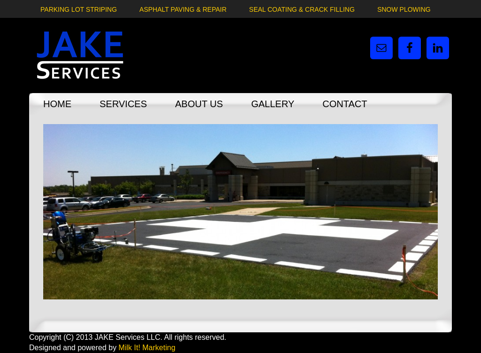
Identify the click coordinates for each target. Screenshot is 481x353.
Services (123, 104)
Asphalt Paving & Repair (183, 9)
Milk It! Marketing (146, 348)
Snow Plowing (404, 9)
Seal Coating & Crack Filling (302, 9)
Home (57, 104)
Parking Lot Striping (78, 9)
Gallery (273, 104)
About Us (199, 104)
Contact (345, 104)
